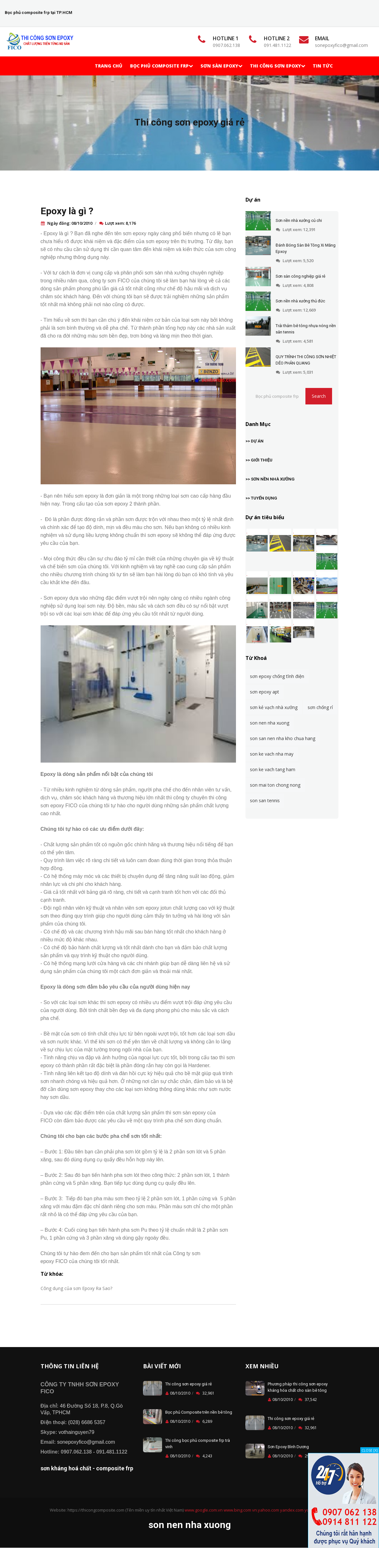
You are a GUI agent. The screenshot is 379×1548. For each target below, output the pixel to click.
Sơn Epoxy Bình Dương (288, 1446)
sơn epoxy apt (264, 692)
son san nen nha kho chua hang (282, 738)
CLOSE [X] (370, 1450)
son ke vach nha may (271, 754)
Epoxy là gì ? (67, 210)
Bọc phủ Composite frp (161, 66)
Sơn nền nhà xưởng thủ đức (300, 301)
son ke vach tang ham (272, 769)
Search (319, 396)
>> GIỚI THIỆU (258, 460)
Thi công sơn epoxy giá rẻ (189, 122)
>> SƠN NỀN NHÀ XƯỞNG (270, 479)
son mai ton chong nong (275, 785)
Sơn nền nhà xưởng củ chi (299, 220)
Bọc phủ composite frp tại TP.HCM (38, 12)
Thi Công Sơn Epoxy (277, 66)
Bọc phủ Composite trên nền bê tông (198, 1412)
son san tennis (265, 800)
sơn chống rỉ (320, 707)
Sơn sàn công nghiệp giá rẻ (300, 276)
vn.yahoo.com (265, 1510)
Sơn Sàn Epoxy (221, 66)
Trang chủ (108, 66)
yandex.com (292, 1510)
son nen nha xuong (269, 723)
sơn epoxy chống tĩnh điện (277, 676)
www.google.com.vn (204, 1510)
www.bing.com (237, 1510)
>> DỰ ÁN (254, 441)
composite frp (114, 1468)
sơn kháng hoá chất (66, 1468)
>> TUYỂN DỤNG (261, 498)
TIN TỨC (323, 66)
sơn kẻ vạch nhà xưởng (273, 707)
